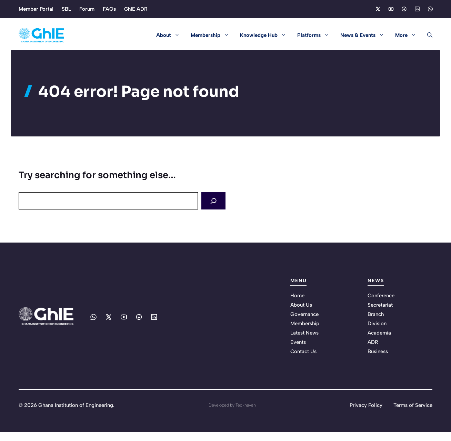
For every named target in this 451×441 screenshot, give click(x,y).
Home (297, 295)
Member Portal (36, 9)
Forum (86, 9)
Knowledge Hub (266, 35)
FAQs (109, 9)
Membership (212, 35)
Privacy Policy (366, 405)
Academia (379, 332)
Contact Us (303, 351)
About (170, 35)
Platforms (316, 35)
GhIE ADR (136, 9)
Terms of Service (412, 405)
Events (298, 342)
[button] (427, 35)
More (408, 35)
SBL (66, 9)
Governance (304, 314)
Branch (376, 314)
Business (378, 351)
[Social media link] (377, 9)
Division (377, 323)
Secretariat (380, 304)
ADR (373, 342)
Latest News (304, 332)
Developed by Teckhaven (232, 404)
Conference (381, 295)
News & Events (365, 35)
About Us (301, 304)
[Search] (214, 200)
